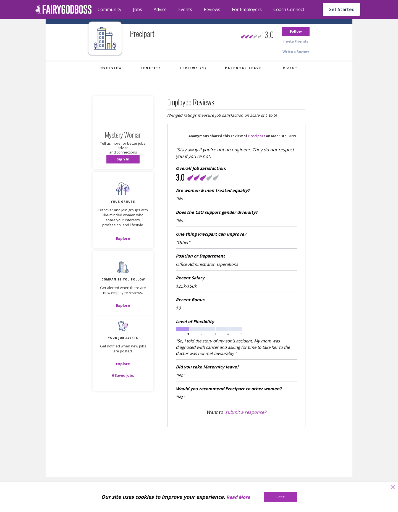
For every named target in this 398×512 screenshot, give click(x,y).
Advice (160, 9)
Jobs (137, 9)
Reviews (212, 9)
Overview (111, 68)
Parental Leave (243, 68)
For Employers (247, 9)
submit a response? (245, 412)
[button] (296, 31)
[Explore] (123, 238)
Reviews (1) (193, 68)
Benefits (150, 68)
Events (185, 9)
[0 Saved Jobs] (123, 375)
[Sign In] (123, 159)
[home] (63, 9)
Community (109, 9)
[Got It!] (280, 497)
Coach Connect (288, 9)
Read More (238, 497)
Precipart (256, 136)
